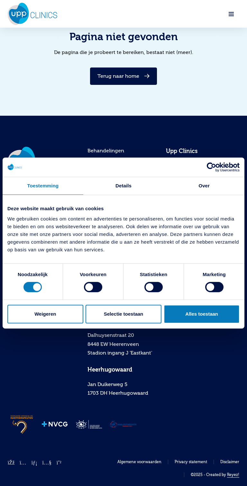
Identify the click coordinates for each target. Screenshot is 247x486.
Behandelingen (105, 151)
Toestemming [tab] (43, 185)
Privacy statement (191, 462)
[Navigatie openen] (231, 14)
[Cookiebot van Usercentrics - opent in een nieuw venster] (211, 167)
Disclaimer (229, 462)
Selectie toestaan (123, 314)
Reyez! (233, 475)
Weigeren (45, 314)
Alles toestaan (201, 314)
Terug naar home (123, 76)
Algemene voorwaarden (139, 462)
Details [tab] (123, 185)
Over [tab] (204, 185)
